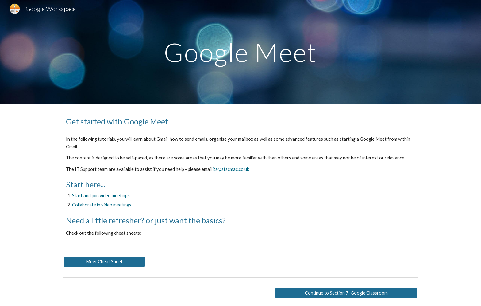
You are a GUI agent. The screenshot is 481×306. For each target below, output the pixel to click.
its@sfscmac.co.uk (230, 169)
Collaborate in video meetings (101, 204)
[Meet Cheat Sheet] (104, 261)
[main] (240, 52)
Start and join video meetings (101, 195)
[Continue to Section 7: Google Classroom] (346, 293)
